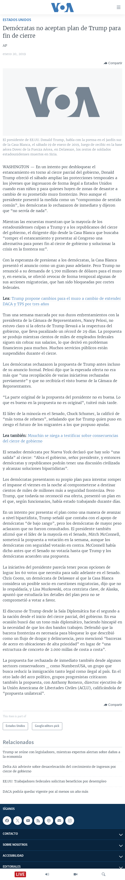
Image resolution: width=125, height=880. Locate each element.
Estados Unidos (17, 20)
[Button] (113, 63)
